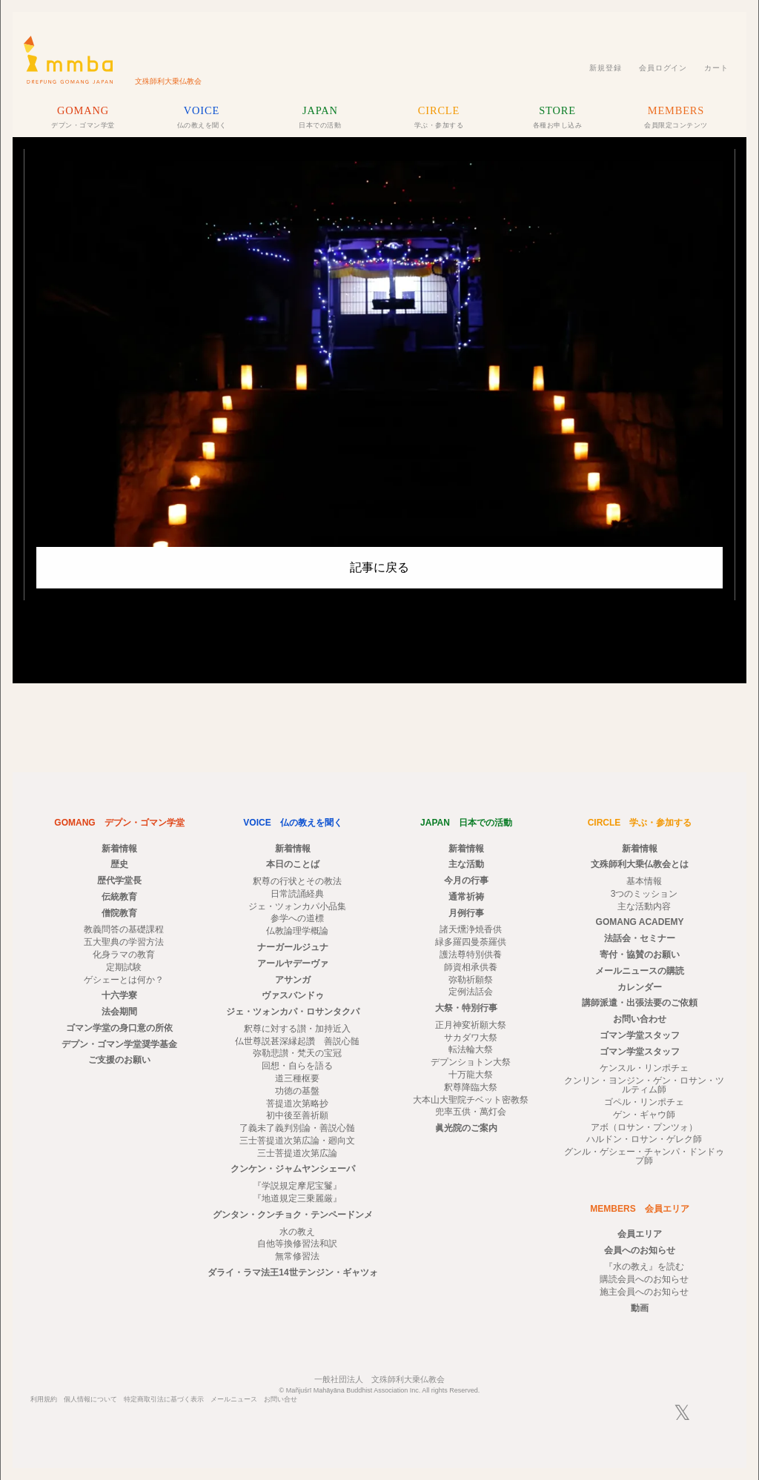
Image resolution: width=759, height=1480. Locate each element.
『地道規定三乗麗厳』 (297, 1198)
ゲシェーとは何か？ (124, 980)
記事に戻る (379, 567)
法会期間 (119, 1011)
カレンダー (639, 987)
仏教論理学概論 (297, 931)
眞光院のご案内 (466, 1128)
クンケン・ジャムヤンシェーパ (293, 1169)
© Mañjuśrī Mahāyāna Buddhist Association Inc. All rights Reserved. (379, 1390)
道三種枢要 (297, 1078)
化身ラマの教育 (124, 954)
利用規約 (43, 1399)
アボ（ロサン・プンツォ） (644, 1127)
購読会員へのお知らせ (644, 1279)
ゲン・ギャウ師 (644, 1114)
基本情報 (644, 881)
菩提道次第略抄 (297, 1103)
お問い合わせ (639, 1019)
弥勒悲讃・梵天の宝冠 (297, 1053)
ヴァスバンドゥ (293, 995)
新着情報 (119, 848)
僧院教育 (119, 913)
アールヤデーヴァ (292, 963)
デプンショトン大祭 (471, 1062)
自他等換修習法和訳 (297, 1243)
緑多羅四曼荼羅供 (470, 942)
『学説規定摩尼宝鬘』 (297, 1186)
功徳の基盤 (297, 1091)
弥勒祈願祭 (470, 980)
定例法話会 (470, 991)
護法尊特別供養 (471, 954)
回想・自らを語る (297, 1066)
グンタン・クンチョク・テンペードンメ (293, 1214)
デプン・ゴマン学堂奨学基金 (119, 1044)
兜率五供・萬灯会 (470, 1111)
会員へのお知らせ (639, 1250)
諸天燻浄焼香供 (471, 929)
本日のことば (292, 864)
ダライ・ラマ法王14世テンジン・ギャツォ (292, 1272)
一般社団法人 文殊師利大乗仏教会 (379, 1379)
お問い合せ (280, 1399)
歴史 (119, 864)
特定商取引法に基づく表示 (164, 1399)
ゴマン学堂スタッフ (640, 1035)
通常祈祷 (466, 897)
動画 (640, 1308)
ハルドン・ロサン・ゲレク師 (644, 1139)
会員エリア (639, 1234)
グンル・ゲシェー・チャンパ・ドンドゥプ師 (644, 1156)
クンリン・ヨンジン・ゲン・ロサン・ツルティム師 (644, 1085)
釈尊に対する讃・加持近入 (297, 1028)
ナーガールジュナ (292, 947)
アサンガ (293, 980)
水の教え (297, 1232)
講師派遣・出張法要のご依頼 (639, 1003)
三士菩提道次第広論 (297, 1153)
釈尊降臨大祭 (470, 1087)
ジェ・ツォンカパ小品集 (297, 906)
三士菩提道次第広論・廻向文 (297, 1140)
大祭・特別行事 (466, 1008)
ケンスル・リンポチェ (644, 1068)
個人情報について (90, 1399)
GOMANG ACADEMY (640, 922)
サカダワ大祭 (470, 1037)
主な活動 (466, 864)
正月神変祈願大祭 (470, 1025)
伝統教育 (119, 897)
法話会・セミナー (639, 938)
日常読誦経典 (297, 894)
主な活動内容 (644, 906)
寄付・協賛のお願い (640, 954)
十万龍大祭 (470, 1074)
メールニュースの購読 (639, 971)
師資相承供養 (470, 967)
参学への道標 (297, 918)
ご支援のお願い (119, 1060)
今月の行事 (466, 880)
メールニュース (234, 1399)
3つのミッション (644, 894)
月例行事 (466, 913)
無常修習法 (297, 1256)
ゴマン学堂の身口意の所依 (119, 1028)
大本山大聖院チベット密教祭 (470, 1100)
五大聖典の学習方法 (124, 942)
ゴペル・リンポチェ (644, 1102)
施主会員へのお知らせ (644, 1292)
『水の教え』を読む (644, 1266)
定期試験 (124, 967)
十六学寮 (119, 995)
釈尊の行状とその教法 (297, 881)
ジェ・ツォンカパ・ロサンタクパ (292, 1011)
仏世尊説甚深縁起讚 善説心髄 (297, 1041)
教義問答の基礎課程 (124, 929)
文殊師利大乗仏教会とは (640, 864)
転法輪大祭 (470, 1049)
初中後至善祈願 (297, 1115)
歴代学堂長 (119, 880)
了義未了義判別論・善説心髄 (297, 1128)
